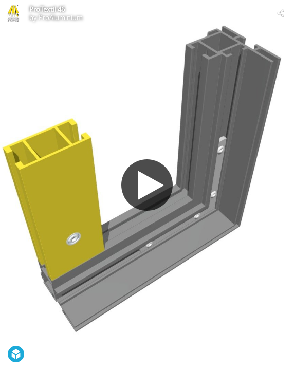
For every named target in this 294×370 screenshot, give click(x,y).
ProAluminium (61, 17)
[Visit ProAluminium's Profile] (13, 13)
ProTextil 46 (47, 9)
